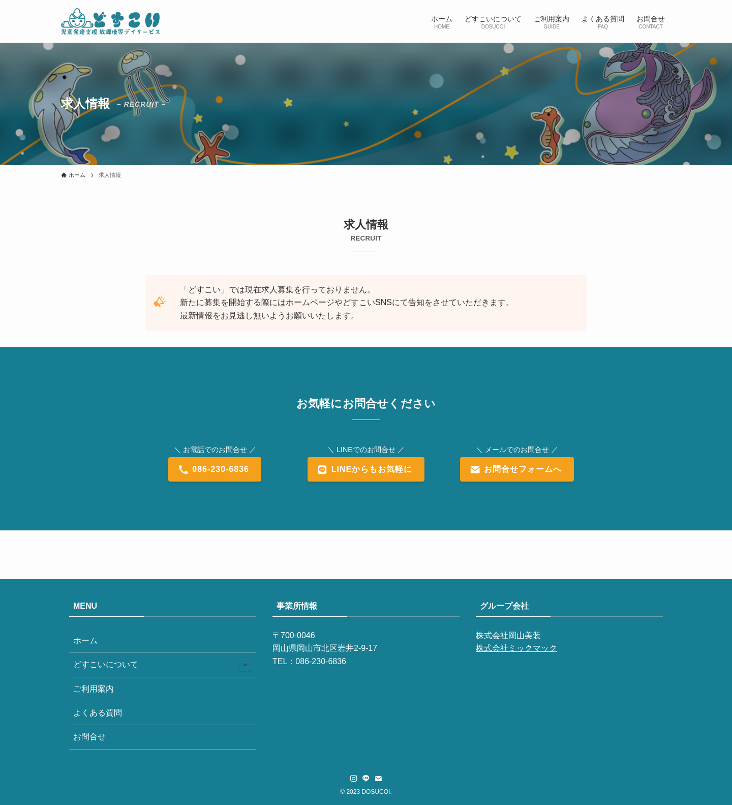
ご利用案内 (93, 688)
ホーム (85, 640)
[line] (366, 778)
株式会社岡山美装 (508, 635)
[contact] (378, 778)
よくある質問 (97, 712)
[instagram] (353, 778)
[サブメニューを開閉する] (245, 665)
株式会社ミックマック (516, 648)
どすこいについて (162, 665)
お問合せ (89, 736)
